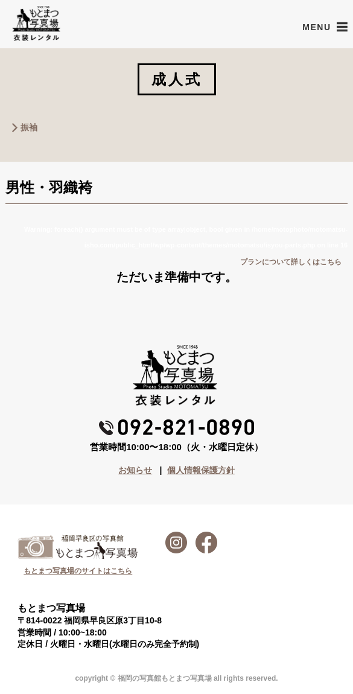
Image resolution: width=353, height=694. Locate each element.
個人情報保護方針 (201, 470)
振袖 (29, 127)
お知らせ (135, 470)
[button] (316, 27)
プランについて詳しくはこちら (291, 262)
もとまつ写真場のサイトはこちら (78, 571)
